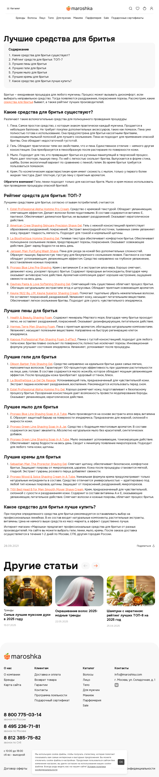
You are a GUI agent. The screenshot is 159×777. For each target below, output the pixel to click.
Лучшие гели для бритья (29, 68)
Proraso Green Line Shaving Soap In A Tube (39, 439)
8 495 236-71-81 (22, 726)
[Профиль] (151, 8)
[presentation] (85, 565)
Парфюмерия (93, 18)
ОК (121, 762)
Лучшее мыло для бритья (29, 72)
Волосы (32, 18)
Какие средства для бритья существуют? (41, 55)
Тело (51, 18)
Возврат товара (45, 680)
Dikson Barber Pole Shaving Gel (31, 364)
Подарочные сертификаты (127, 18)
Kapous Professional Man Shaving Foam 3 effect (43, 339)
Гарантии (41, 685)
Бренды (20, 18)
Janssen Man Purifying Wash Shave (34, 251)
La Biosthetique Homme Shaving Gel (34, 238)
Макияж (78, 18)
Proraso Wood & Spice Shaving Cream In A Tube (42, 476)
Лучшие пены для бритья (29, 64)
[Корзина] (144, 8)
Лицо (42, 18)
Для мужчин (63, 18)
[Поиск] (130, 8)
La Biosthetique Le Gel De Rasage (33, 380)
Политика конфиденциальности (133, 768)
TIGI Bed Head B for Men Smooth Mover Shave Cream (46, 489)
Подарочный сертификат (52, 700)
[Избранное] (137, 8)
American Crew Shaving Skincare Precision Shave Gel (46, 225)
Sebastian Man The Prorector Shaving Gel (38, 464)
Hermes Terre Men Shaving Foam (32, 326)
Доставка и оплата (47, 674)
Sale (106, 18)
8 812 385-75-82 (22, 738)
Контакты (41, 690)
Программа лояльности (50, 695)
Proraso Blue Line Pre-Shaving (30, 267)
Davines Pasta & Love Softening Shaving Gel (40, 284)
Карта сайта (12, 685)
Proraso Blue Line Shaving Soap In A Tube (38, 414)
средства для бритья (18, 102)
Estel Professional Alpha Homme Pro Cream (39, 209)
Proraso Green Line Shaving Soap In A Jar (38, 426)
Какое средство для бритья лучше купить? (42, 81)
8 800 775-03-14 (22, 714)
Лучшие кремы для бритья (30, 77)
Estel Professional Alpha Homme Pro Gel (37, 389)
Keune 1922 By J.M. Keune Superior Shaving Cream (44, 293)
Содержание (19, 49)
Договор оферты (15, 768)
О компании (12, 674)
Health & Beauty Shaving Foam (31, 317)
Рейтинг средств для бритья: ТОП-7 (37, 59)
